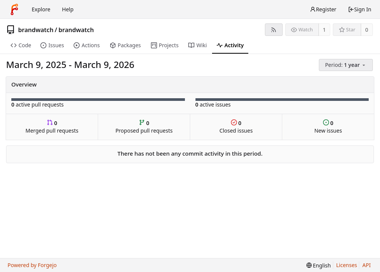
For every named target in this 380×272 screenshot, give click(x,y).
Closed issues (236, 126)
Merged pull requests (52, 126)
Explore (41, 9)
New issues (328, 126)
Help (68, 9)
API (366, 265)
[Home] (14, 9)
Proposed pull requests (144, 126)
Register (323, 9)
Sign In (359, 9)
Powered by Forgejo (32, 265)
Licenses (346, 265)
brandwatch (36, 30)
